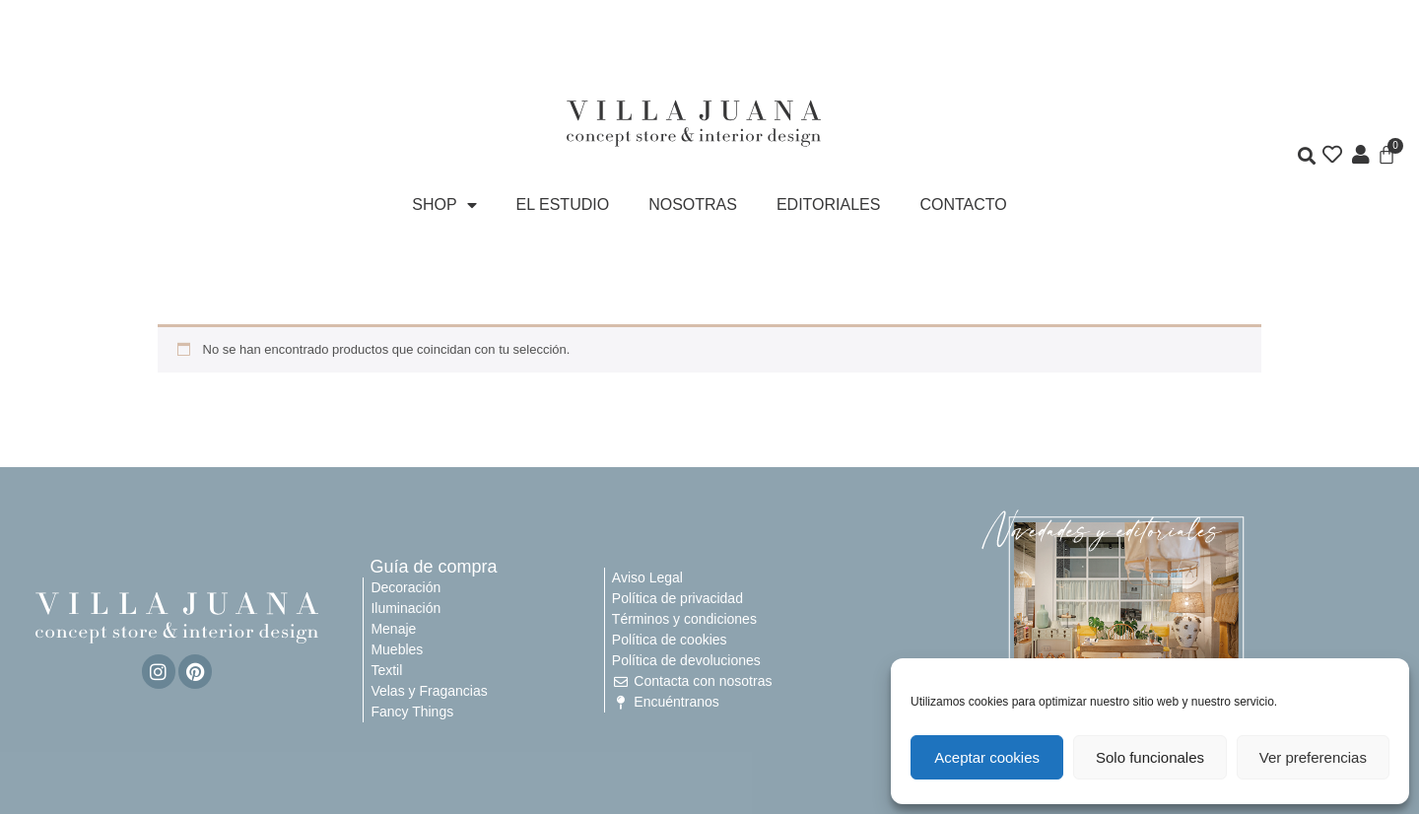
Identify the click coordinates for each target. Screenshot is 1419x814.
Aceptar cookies (987, 757)
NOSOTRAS (692, 204)
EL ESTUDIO (563, 204)
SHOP (444, 205)
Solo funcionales (1150, 757)
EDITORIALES (829, 204)
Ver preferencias (1313, 757)
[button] (1307, 157)
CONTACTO (962, 204)
